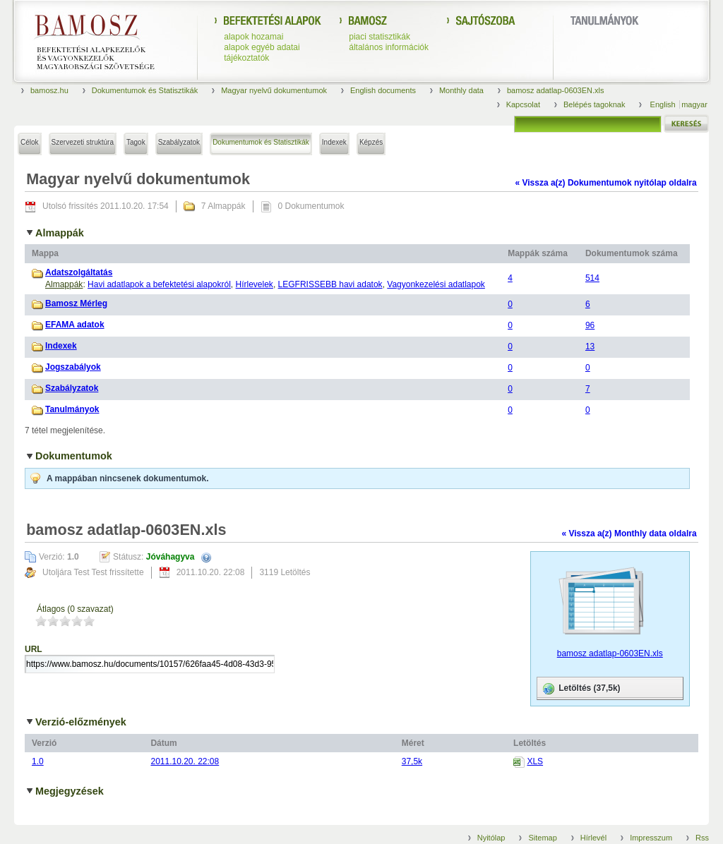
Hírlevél (593, 837)
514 (592, 278)
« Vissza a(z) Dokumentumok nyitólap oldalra (605, 183)
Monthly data (461, 90)
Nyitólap (491, 837)
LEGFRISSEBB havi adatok (330, 284)
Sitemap (542, 837)
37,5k (412, 761)
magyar (694, 104)
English (664, 104)
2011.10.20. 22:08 (184, 761)
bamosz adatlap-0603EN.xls (555, 90)
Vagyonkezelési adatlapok (436, 284)
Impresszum (651, 837)
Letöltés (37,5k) (581, 688)
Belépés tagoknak (594, 104)
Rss (702, 837)
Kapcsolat (523, 104)
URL (33, 649)
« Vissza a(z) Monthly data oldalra (628, 533)
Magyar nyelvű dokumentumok (274, 90)
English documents (383, 90)
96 (589, 325)
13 (589, 346)
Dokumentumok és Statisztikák (145, 90)
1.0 (38, 761)
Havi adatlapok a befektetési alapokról (159, 284)
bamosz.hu (49, 90)
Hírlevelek (254, 284)
